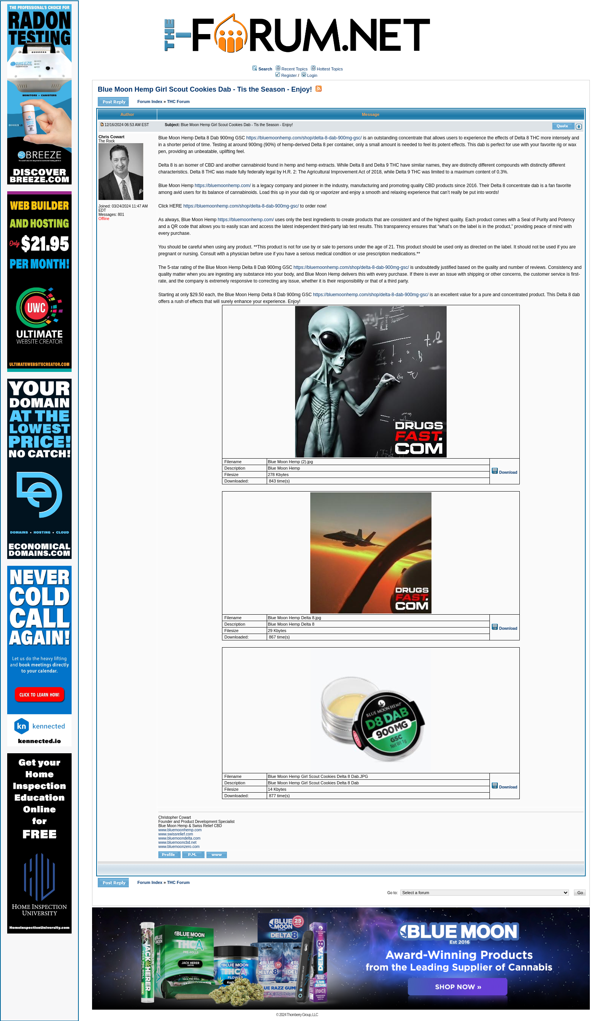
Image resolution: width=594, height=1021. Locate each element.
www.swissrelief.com (175, 834)
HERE (175, 206)
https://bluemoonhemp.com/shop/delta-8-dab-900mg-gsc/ (304, 138)
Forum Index (151, 101)
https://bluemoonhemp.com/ (223, 185)
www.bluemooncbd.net (177, 842)
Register (286, 75)
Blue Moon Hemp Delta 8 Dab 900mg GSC (201, 138)
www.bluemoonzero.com (179, 847)
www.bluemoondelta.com (179, 838)
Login (309, 75)
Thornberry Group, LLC (302, 1015)
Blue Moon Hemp (176, 185)
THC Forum (178, 101)
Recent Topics (294, 69)
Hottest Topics (330, 69)
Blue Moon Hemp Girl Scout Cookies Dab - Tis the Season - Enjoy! (205, 89)
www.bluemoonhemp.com (180, 830)
